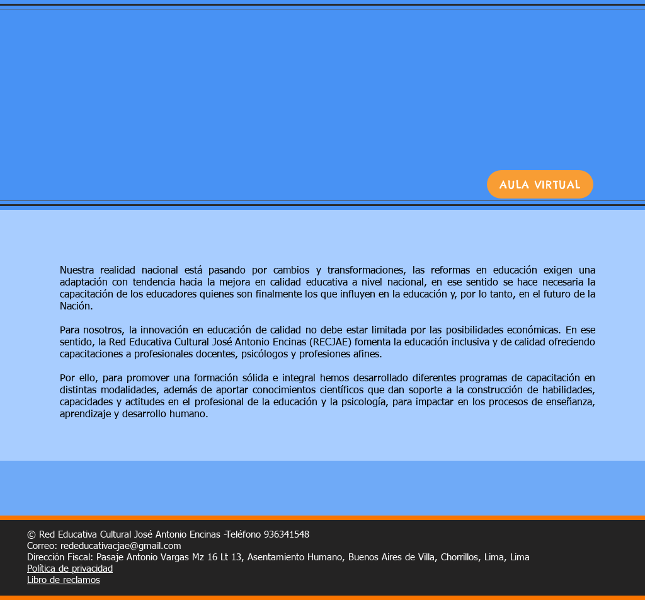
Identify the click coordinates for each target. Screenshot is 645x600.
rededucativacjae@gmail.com (120, 546)
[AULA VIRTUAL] (540, 184)
